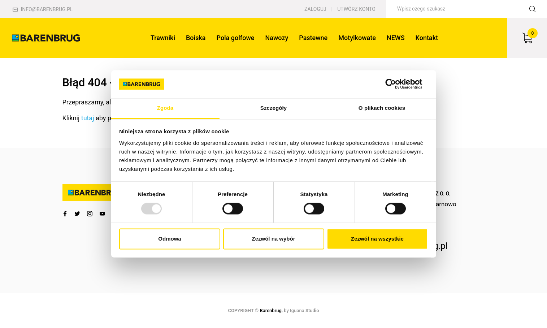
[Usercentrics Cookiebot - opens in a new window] (396, 84)
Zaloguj (315, 9)
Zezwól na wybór (273, 239)
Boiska (196, 38)
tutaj (87, 118)
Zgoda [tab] (165, 108)
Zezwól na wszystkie (377, 239)
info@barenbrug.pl (43, 9)
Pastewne (313, 38)
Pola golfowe (236, 38)
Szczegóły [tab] (273, 108)
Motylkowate (357, 38)
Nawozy (276, 38)
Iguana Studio (304, 310)
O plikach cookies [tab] (382, 108)
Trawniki (163, 38)
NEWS (396, 38)
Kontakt (427, 38)
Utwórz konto (356, 9)
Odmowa (169, 239)
